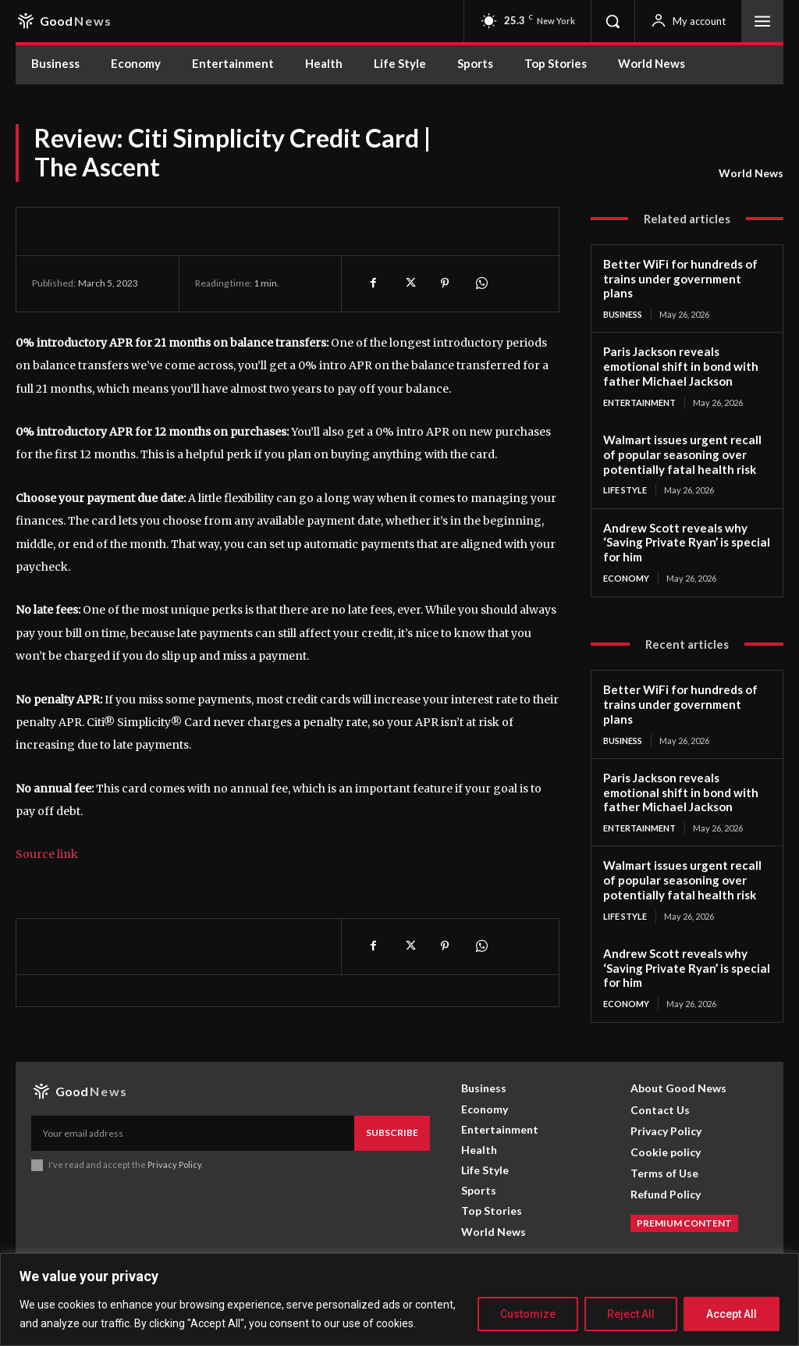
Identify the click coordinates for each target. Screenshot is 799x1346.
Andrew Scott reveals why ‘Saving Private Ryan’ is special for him (684, 542)
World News (751, 173)
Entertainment (639, 402)
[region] (399, 1299)
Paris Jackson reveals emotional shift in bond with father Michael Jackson (680, 366)
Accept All (731, 1314)
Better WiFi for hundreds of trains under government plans (680, 279)
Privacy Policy (174, 1164)
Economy (626, 577)
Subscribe (392, 1132)
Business (622, 314)
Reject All (631, 1314)
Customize (528, 1314)
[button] (612, 21)
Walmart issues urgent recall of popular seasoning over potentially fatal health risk (681, 454)
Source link (47, 854)
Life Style (625, 490)
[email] (192, 1132)
